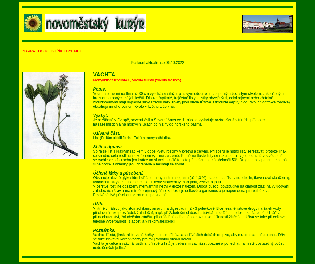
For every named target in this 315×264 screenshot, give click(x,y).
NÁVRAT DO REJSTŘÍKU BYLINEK (52, 51)
